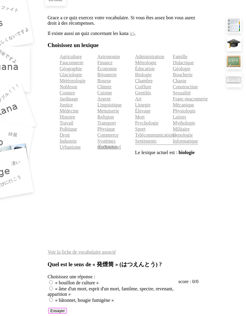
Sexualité (182, 92)
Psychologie (147, 122)
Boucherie (183, 74)
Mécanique (183, 104)
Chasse (179, 80)
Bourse (104, 80)
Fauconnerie (71, 62)
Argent (104, 98)
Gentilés (143, 92)
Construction (185, 86)
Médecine (69, 110)
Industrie (68, 141)
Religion (105, 116)
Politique (68, 128)
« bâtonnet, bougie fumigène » (84, 300)
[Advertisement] (123, 202)
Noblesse (68, 86)
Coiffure (143, 86)
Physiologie (184, 110)
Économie (107, 68)
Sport (140, 128)
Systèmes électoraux (107, 143)
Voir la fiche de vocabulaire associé (82, 251)
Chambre (144, 80)
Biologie (143, 74)
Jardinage (69, 98)
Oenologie (183, 134)
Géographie (71, 68)
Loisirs (179, 116)
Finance (105, 62)
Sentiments (146, 141)
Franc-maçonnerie (190, 98)
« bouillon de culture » (77, 282)
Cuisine (104, 92)
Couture (67, 92)
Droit (65, 134)
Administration (149, 56)
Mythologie (184, 122)
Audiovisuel (109, 147)
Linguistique (109, 104)
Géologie (182, 68)
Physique (106, 128)
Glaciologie (71, 74)
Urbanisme (70, 147)
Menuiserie (108, 110)
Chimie (104, 86)
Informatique (185, 141)
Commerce (107, 134)
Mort (140, 116)
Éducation (145, 68)
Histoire (67, 116)
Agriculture (71, 56)
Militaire (181, 128)
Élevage (143, 110)
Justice (66, 104)
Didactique (183, 62)
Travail (66, 122)
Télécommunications (155, 134)
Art (138, 98)
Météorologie (73, 80)
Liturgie (143, 104)
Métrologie (146, 62)
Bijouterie (107, 74)
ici (132, 33)
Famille (180, 56)
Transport (106, 122)
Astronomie (108, 56)
